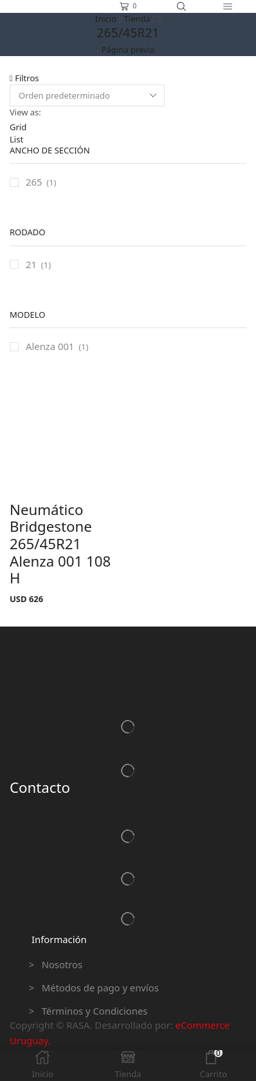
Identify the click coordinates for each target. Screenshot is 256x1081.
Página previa (128, 49)
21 (31, 264)
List (16, 139)
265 (34, 181)
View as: (25, 112)
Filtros (24, 78)
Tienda (137, 18)
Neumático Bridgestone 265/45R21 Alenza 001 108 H (60, 544)
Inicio (105, 18)
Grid (18, 127)
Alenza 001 (50, 346)
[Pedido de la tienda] (87, 95)
